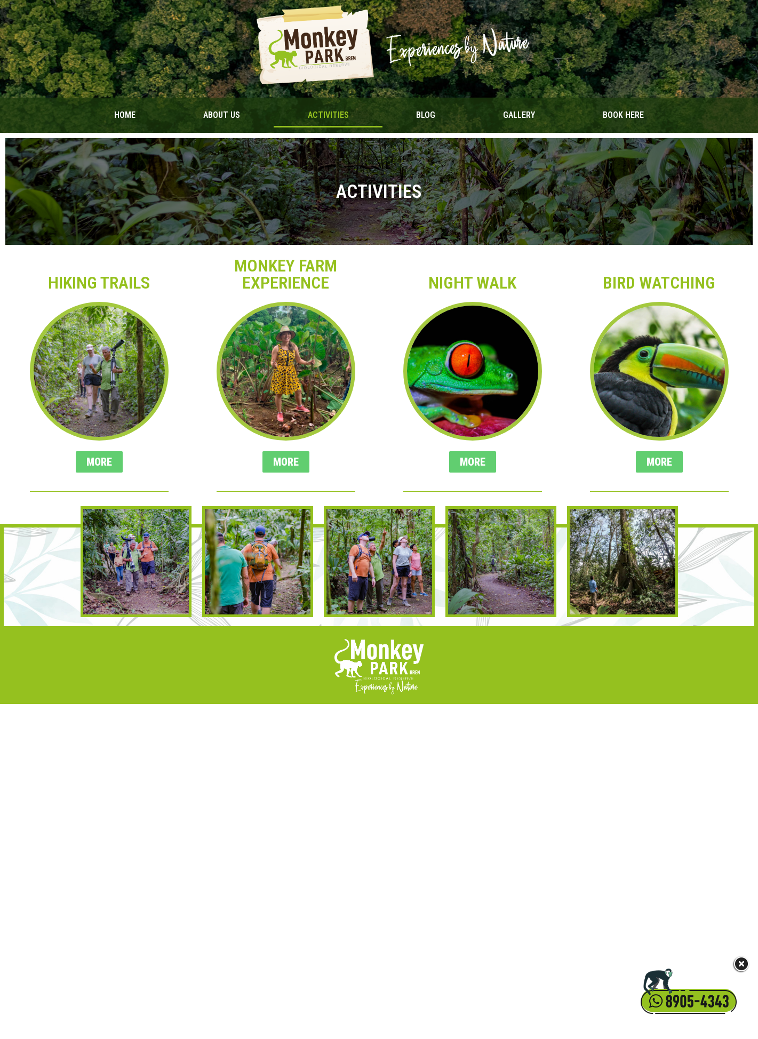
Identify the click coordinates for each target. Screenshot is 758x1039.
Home (124, 115)
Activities (328, 115)
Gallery (519, 115)
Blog (425, 115)
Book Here (623, 115)
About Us (221, 115)
